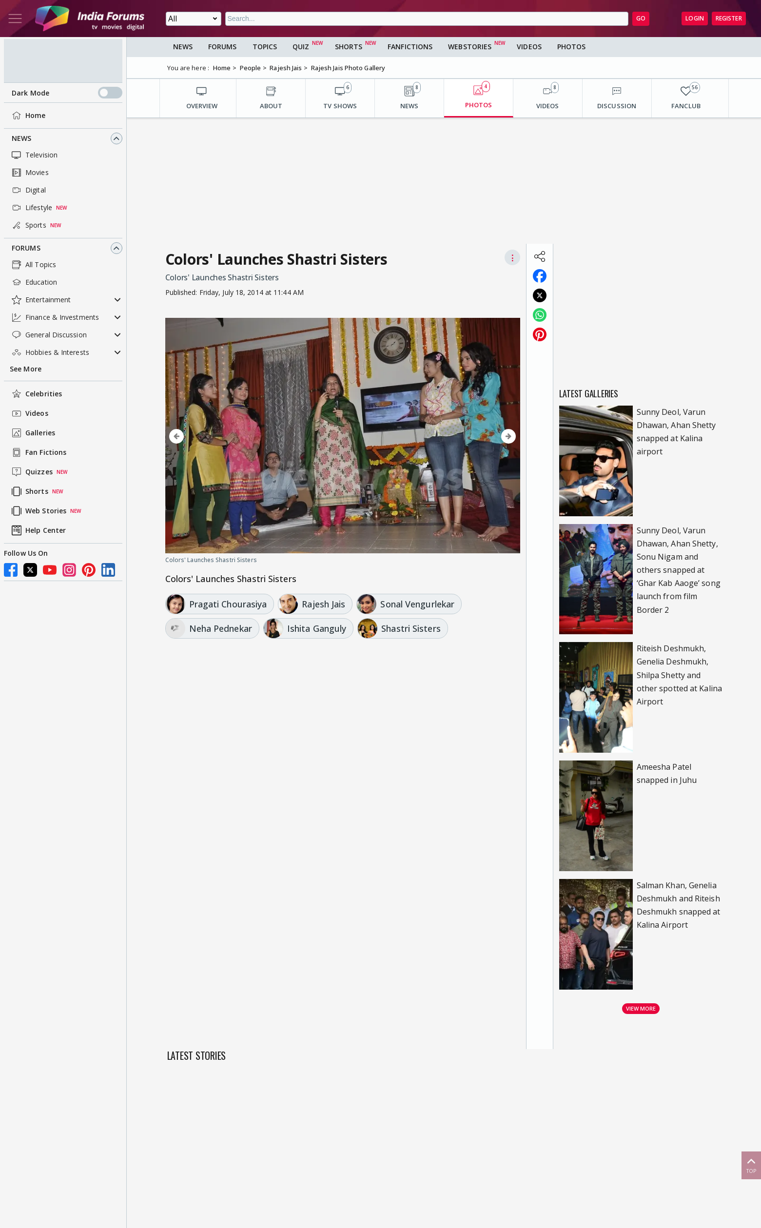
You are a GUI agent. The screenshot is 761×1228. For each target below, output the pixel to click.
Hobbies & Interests (49, 352)
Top (751, 1164)
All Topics (33, 265)
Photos (571, 46)
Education (33, 282)
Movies (29, 172)
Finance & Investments (54, 317)
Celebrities (36, 394)
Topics (265, 46)
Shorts (29, 491)
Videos (29, 413)
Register (729, 18)
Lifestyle (31, 207)
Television (34, 155)
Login (694, 18)
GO (640, 18)
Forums (26, 248)
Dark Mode (67, 92)
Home (27, 115)
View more (641, 1008)
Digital (28, 190)
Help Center (38, 530)
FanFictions (410, 46)
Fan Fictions (38, 452)
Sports (28, 225)
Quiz (301, 46)
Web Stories (38, 511)
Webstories (469, 46)
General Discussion (48, 335)
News (21, 138)
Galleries (32, 433)
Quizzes (31, 472)
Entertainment (40, 300)
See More (25, 368)
